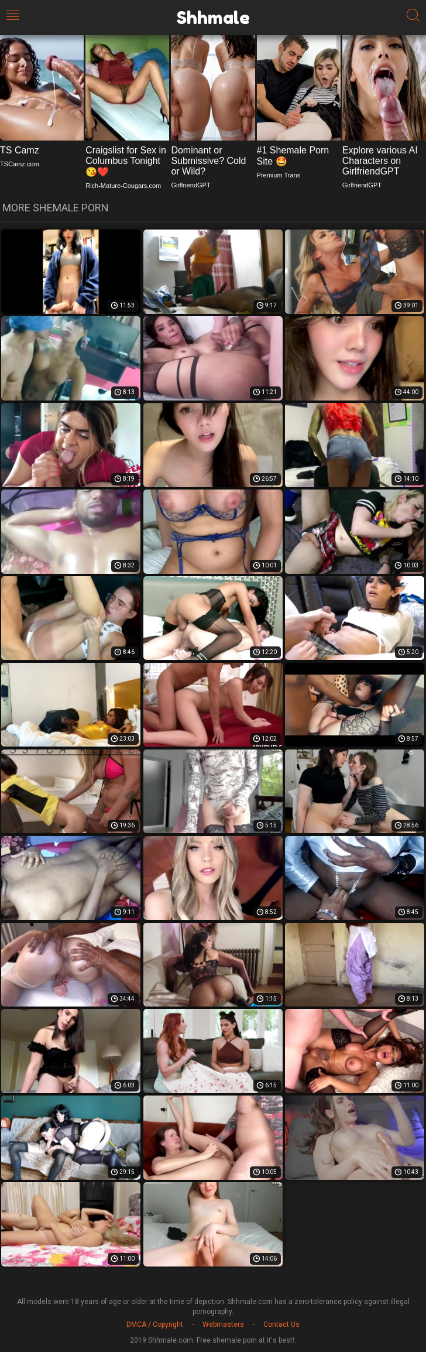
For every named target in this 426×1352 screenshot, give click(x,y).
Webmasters (223, 1324)
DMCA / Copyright (154, 1324)
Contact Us (281, 1324)
